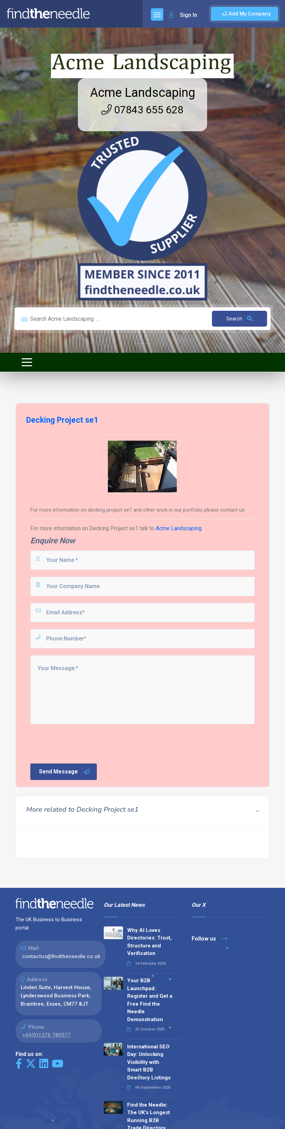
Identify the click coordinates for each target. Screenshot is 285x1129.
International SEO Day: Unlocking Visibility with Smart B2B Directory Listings (149, 1062)
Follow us (209, 938)
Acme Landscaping (142, 92)
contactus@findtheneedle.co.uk (61, 956)
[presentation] (81, 743)
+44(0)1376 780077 (46, 1035)
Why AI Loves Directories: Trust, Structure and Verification (149, 942)
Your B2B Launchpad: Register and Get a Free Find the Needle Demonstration (149, 1000)
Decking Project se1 (113, 528)
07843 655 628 (142, 110)
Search (239, 319)
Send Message (64, 771)
